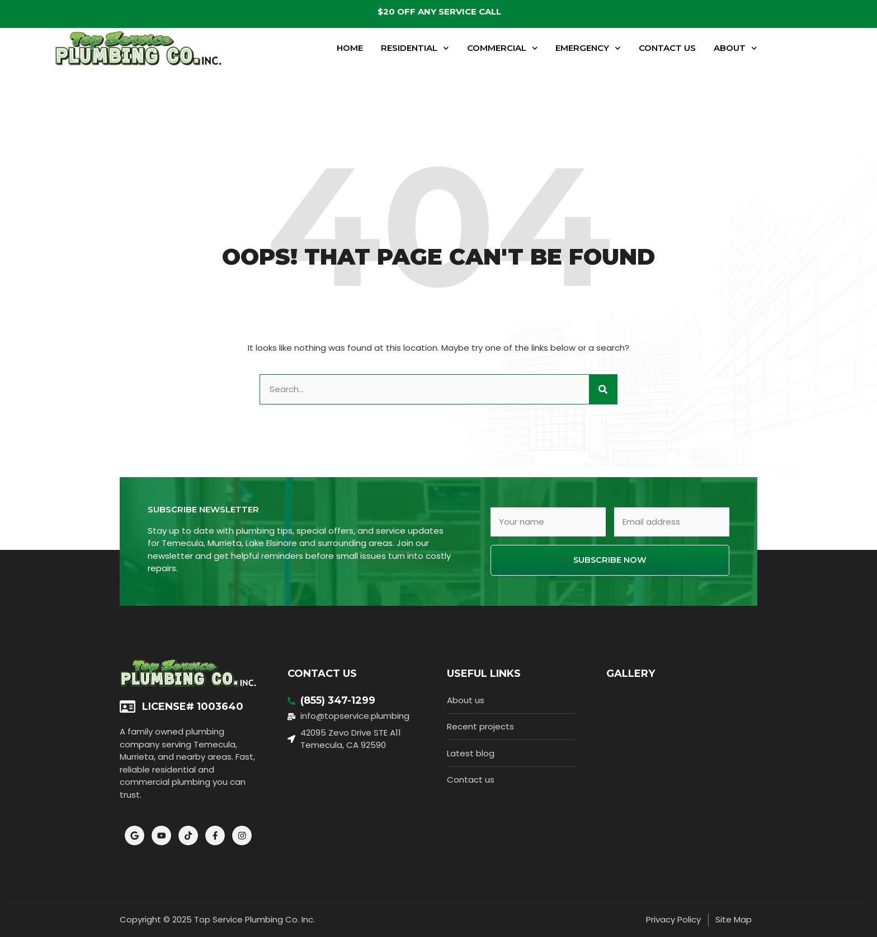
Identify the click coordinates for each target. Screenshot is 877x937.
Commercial (502, 48)
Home (350, 48)
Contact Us (667, 48)
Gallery (630, 673)
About (735, 48)
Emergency (588, 48)
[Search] (603, 389)
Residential (415, 48)
